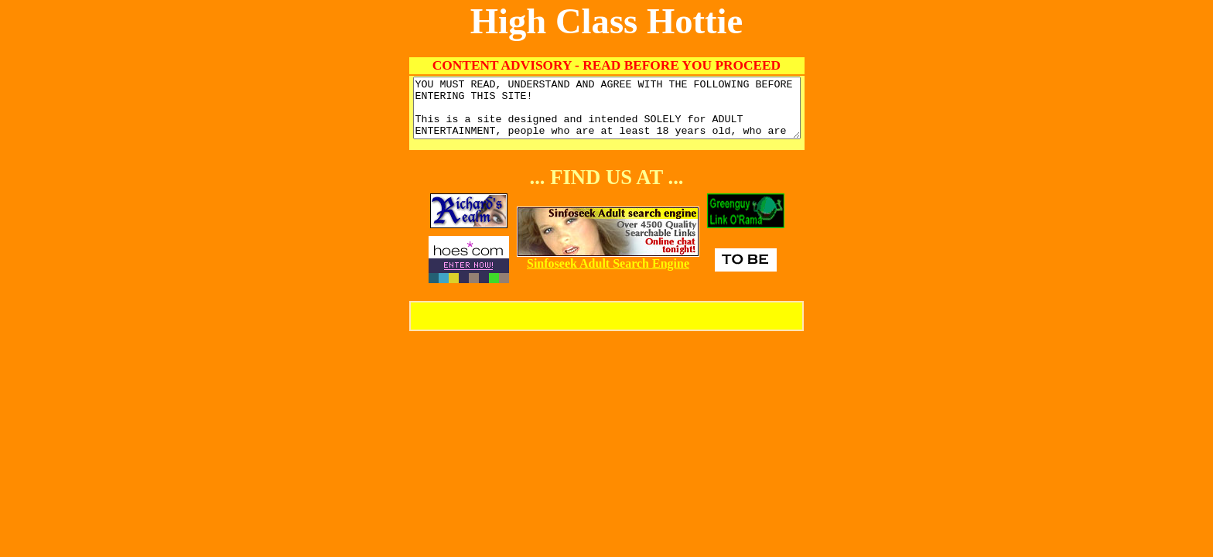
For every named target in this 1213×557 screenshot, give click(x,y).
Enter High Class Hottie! (606, 327)
